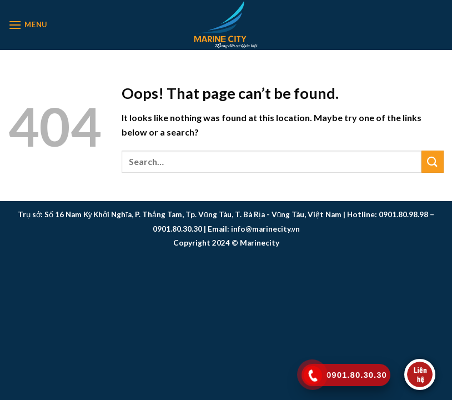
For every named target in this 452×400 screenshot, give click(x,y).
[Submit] (432, 161)
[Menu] (27, 24)
